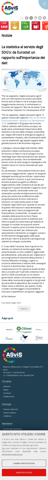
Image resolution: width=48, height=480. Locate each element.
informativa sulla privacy (12, 454)
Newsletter (7, 423)
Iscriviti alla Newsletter (12, 429)
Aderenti (6, 386)
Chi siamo (6, 381)
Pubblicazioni (8, 396)
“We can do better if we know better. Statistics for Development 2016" (24, 120)
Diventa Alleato (9, 412)
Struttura (7, 393)
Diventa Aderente (10, 409)
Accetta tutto (24, 472)
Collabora (7, 416)
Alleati (5, 390)
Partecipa (6, 404)
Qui (3, 448)
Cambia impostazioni (24, 463)
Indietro (24, 308)
